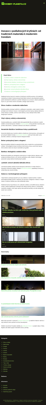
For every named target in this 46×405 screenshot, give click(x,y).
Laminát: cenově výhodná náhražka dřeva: (17, 89)
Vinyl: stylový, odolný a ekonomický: (15, 80)
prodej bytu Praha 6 (27, 326)
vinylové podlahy (25, 124)
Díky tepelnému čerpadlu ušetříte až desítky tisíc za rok (18, 278)
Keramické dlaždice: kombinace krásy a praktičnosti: (20, 82)
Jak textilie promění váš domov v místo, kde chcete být (21, 227)
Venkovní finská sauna (23, 320)
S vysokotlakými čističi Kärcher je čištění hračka (15, 304)
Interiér (43, 195)
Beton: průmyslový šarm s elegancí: (15, 84)
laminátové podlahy (26, 168)
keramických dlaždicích (22, 135)
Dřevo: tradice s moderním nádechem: (16, 77)
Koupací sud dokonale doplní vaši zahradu (14, 265)
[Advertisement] (23, 14)
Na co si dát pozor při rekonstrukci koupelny (17, 242)
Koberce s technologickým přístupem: (16, 91)
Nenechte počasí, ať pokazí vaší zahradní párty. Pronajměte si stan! (21, 291)
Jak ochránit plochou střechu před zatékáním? (15, 317)
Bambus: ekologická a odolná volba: (15, 87)
